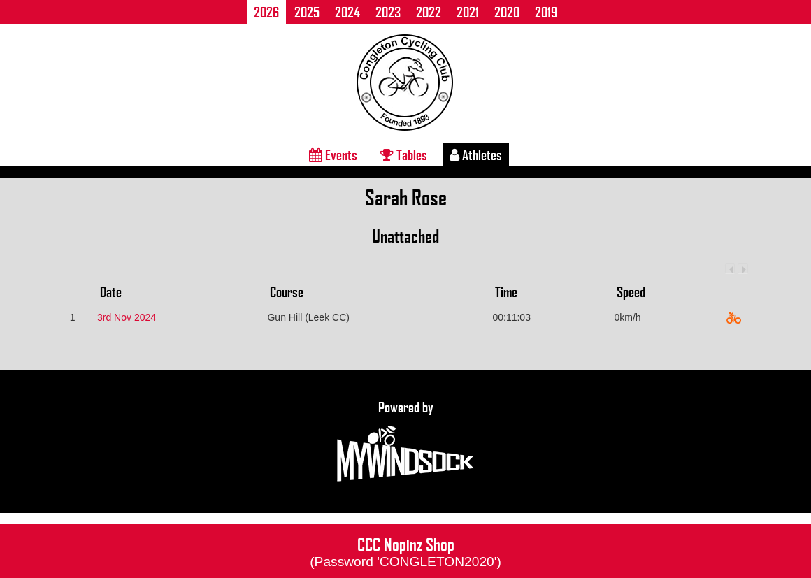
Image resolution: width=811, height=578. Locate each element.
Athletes (476, 154)
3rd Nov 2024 (126, 317)
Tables (403, 154)
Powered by (405, 441)
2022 (428, 11)
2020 (506, 11)
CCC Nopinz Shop (405, 551)
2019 (546, 11)
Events (333, 154)
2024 (347, 11)
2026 (266, 11)
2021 (468, 11)
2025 (307, 11)
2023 (388, 11)
